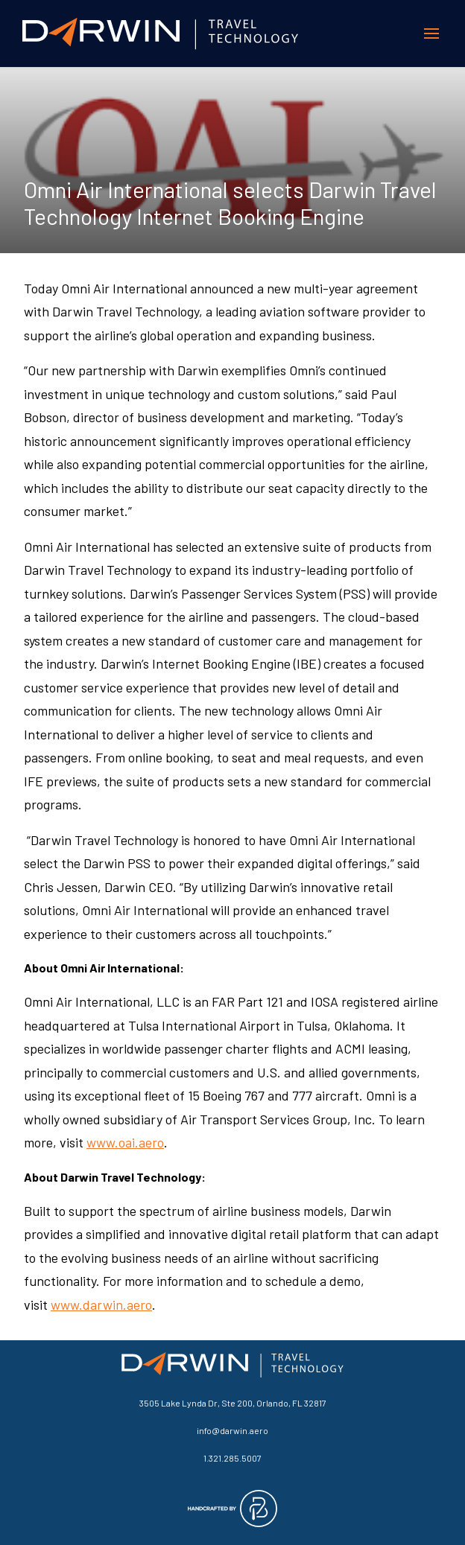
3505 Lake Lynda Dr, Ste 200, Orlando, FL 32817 (232, 1403)
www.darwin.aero (101, 1304)
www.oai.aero (125, 1142)
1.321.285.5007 (232, 1458)
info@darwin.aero (232, 1430)
